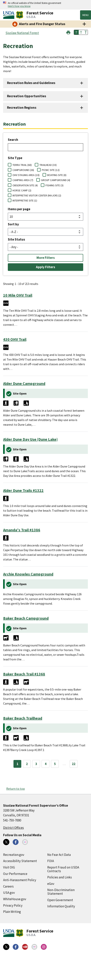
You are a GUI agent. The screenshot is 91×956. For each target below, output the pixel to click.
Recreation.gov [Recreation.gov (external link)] (13, 855)
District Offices (13, 828)
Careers (8, 886)
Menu (85, 15)
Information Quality (61, 906)
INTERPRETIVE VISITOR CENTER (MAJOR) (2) (36, 195)
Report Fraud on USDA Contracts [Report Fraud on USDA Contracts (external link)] (63, 869)
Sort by (13, 224)
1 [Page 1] (17, 764)
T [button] (76, 32)
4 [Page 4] (45, 764)
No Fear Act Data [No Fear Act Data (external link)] (59, 855)
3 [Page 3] (36, 764)
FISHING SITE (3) (54, 185)
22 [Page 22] (73, 764)
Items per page (19, 209)
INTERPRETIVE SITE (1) (24, 200)
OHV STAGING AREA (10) (25, 175)
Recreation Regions (21, 107)
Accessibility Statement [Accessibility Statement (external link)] (20, 861)
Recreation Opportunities (26, 96)
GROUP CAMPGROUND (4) (55, 180)
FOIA (50, 861)
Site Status (16, 239)
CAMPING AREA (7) (22, 180)
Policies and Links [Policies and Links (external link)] (59, 877)
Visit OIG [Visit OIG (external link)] (9, 867)
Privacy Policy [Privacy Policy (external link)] (12, 905)
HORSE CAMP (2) (21, 190)
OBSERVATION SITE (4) (25, 185)
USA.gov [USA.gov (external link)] (9, 892)
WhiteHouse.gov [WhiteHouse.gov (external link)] (14, 899)
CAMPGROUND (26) (23, 170)
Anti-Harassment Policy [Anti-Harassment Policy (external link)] (19, 880)
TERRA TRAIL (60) (22, 165)
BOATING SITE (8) (56, 175)
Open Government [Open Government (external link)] (60, 900)
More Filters (46, 258)
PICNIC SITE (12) (51, 170)
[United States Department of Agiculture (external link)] (9, 15)
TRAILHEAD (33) (48, 165)
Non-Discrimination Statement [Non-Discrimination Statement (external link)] (61, 892)
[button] (68, 32)
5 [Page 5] (55, 764)
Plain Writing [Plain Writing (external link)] (12, 912)
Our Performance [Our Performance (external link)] (15, 874)
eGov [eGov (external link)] (50, 884)
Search (13, 139)
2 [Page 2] (27, 764)
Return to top (15, 789)
